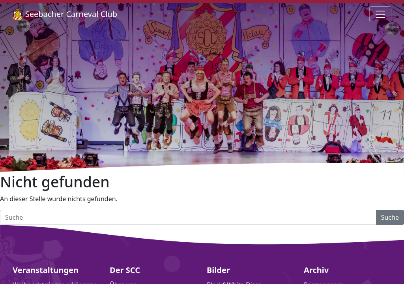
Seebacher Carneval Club (65, 14)
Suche (390, 217)
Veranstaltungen (46, 270)
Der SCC (125, 270)
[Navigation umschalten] (380, 14)
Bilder (218, 270)
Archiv (316, 270)
